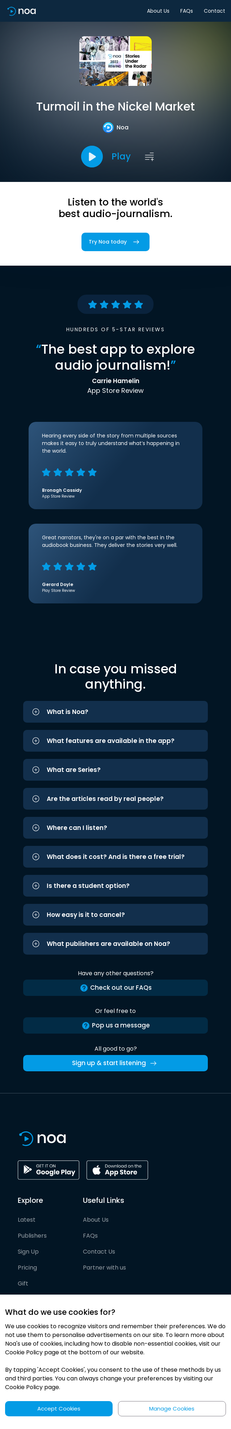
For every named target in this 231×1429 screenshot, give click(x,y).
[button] (115, 711)
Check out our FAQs (116, 987)
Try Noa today (115, 242)
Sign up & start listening (115, 1063)
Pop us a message (115, 1025)
